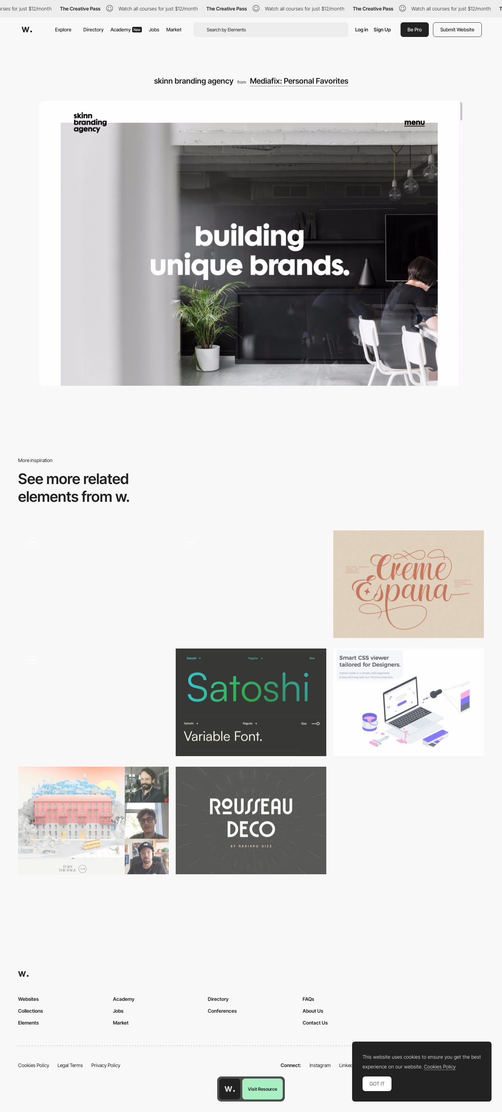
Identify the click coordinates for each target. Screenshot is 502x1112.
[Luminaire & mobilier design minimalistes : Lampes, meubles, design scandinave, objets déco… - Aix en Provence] (93, 572)
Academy (126, 29)
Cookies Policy (33, 1065)
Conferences (222, 1011)
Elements (28, 1023)
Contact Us (315, 1023)
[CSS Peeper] (408, 702)
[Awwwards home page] (229, 1089)
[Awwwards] (27, 29)
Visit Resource (262, 1089)
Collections (30, 1011)
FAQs (308, 999)
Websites (28, 999)
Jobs (154, 29)
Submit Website (457, 29)
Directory (93, 29)
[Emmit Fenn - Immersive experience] (93, 702)
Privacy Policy (105, 1065)
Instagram (320, 1065)
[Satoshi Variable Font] (251, 702)
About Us (313, 1011)
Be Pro (415, 29)
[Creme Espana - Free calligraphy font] (408, 584)
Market (174, 29)
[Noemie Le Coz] (251, 584)
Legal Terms (70, 1065)
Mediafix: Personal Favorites (299, 81)
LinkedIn (348, 1065)
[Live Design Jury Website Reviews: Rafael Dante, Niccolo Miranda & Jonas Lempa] (93, 820)
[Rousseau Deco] (251, 820)
